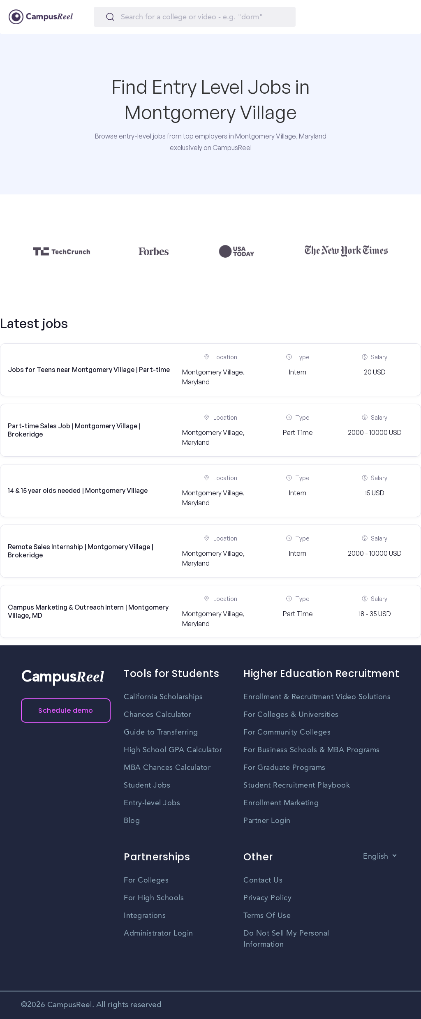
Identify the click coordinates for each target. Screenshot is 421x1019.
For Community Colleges (287, 732)
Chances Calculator (157, 715)
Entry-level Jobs (152, 803)
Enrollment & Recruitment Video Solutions (317, 697)
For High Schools (154, 898)
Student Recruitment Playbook (296, 785)
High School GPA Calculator (173, 750)
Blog (132, 821)
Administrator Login (158, 933)
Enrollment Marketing (281, 803)
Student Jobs (147, 785)
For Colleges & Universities (291, 715)
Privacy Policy (267, 898)
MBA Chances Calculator (167, 768)
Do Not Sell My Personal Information (286, 939)
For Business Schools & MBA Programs (311, 750)
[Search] (195, 17)
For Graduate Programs (284, 768)
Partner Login (267, 821)
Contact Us (262, 880)
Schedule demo (65, 710)
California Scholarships (163, 697)
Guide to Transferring (161, 732)
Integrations (145, 916)
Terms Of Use (267, 916)
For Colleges (146, 880)
